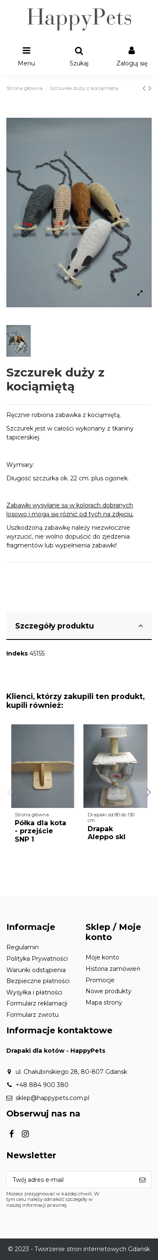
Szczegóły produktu (79, 625)
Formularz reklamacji (36, 1003)
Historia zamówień (113, 969)
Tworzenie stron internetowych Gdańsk (92, 1249)
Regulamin (22, 947)
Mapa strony (104, 1002)
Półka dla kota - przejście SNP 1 (40, 831)
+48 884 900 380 (42, 1085)
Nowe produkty (108, 991)
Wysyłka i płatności (34, 992)
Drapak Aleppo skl (107, 833)
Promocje (100, 980)
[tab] (79, 626)
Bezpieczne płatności (38, 981)
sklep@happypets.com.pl (52, 1098)
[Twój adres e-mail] (70, 1180)
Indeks (17, 653)
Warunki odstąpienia (36, 970)
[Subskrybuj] (142, 1180)
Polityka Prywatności (37, 958)
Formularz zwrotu (32, 1015)
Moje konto (102, 957)
